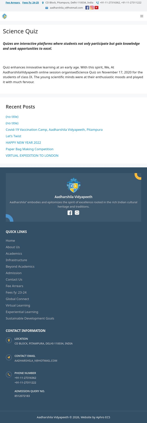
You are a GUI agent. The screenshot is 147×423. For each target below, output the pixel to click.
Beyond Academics (20, 266)
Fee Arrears (13, 2)
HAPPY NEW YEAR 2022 (23, 142)
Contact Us (14, 279)
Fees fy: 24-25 (30, 2)
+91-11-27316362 (25, 378)
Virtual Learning (18, 305)
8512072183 (22, 396)
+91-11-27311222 (25, 382)
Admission (14, 273)
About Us (13, 247)
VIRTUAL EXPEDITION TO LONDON (32, 155)
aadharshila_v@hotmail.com (36, 360)
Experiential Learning (22, 312)
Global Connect (17, 299)
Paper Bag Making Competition (29, 149)
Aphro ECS (103, 417)
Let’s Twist (13, 136)
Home (10, 240)
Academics (14, 253)
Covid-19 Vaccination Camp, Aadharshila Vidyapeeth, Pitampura (54, 129)
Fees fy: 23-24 (16, 292)
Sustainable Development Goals (30, 318)
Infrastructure (16, 260)
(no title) (12, 116)
